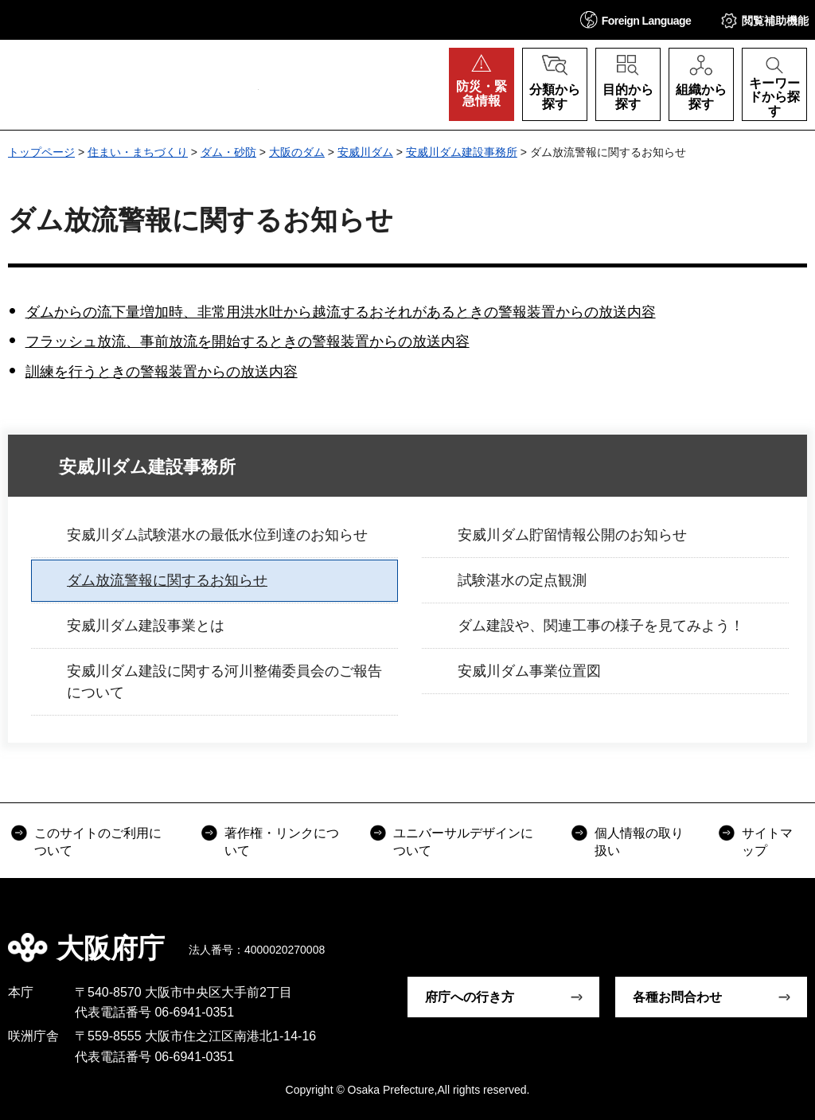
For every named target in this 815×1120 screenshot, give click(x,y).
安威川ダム (365, 152)
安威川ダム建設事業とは (145, 626)
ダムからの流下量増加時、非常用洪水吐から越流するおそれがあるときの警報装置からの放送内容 (340, 312)
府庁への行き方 (469, 997)
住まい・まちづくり (138, 152)
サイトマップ (767, 841)
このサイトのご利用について (98, 841)
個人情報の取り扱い (639, 841)
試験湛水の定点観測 (522, 580)
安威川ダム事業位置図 (529, 671)
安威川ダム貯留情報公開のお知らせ (572, 535)
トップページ (41, 152)
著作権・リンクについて (281, 841)
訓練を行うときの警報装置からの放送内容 (161, 372)
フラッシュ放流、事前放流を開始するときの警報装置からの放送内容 (247, 341)
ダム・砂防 (228, 152)
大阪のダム (297, 152)
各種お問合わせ (677, 997)
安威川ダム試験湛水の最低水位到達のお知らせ (217, 535)
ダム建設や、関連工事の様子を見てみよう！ (601, 626)
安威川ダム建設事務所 (461, 152)
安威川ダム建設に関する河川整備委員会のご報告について (224, 681)
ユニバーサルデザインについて (463, 841)
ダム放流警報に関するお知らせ (167, 580)
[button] (636, 19)
